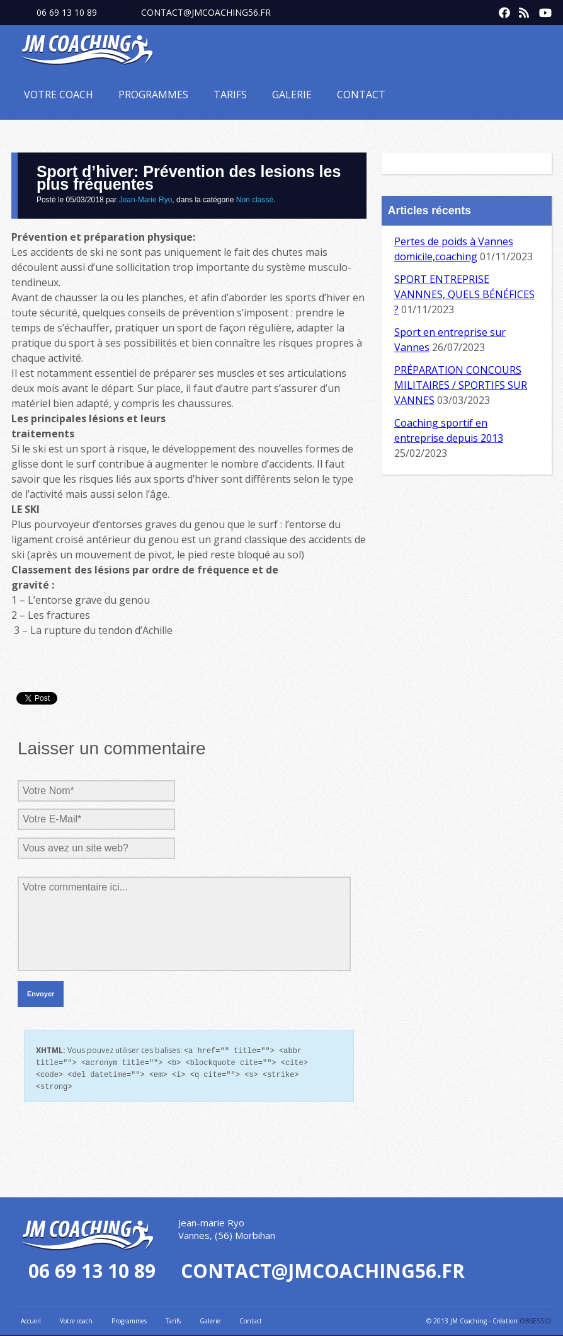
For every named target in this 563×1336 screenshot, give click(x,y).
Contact (361, 94)
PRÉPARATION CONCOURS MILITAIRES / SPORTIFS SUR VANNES (460, 385)
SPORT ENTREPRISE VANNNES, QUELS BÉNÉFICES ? (464, 294)
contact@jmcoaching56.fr (206, 12)
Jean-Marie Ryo (146, 199)
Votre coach (58, 94)
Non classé (254, 199)
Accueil (31, 1318)
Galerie (292, 94)
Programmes (153, 94)
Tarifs (230, 94)
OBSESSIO (536, 1318)
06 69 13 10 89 (67, 12)
